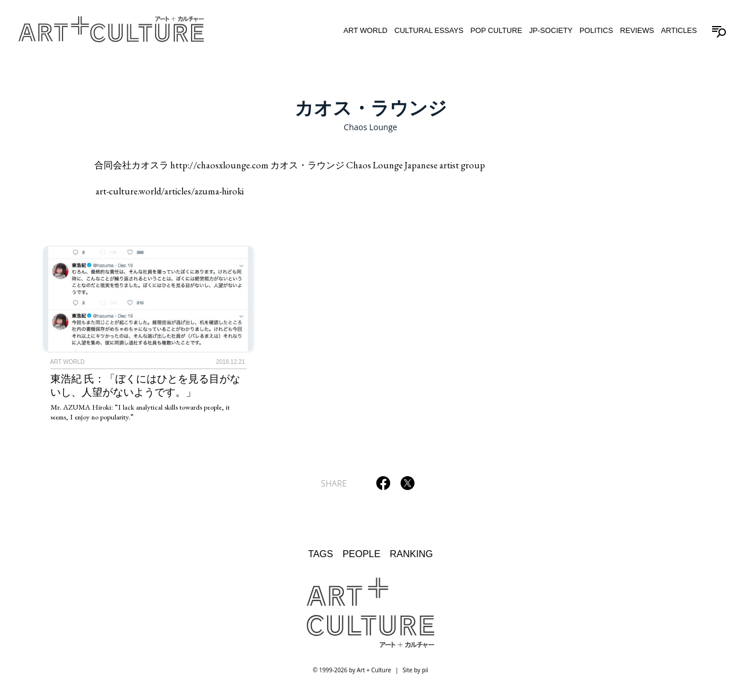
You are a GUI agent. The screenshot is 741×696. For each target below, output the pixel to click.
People (361, 553)
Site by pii (415, 670)
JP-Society (551, 30)
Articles (679, 30)
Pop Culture (496, 30)
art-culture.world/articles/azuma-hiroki (170, 191)
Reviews (637, 30)
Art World (365, 30)
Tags (320, 553)
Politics (596, 30)
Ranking (411, 553)
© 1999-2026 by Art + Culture (352, 670)
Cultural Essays (428, 30)
